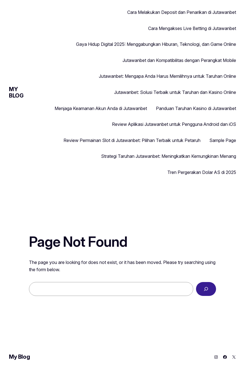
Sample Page (222, 140)
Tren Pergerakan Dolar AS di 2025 (201, 172)
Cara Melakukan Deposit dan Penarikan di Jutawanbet (181, 12)
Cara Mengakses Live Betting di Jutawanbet (192, 28)
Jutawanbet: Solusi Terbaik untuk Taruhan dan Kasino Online (175, 92)
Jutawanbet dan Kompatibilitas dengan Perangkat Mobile (179, 60)
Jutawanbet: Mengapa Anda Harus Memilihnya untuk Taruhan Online (167, 76)
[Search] (206, 289)
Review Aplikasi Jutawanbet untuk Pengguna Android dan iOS (174, 124)
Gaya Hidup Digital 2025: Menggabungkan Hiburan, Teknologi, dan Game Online (156, 44)
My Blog (16, 92)
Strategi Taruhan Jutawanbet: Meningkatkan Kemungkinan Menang (168, 156)
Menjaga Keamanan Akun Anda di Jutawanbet (101, 108)
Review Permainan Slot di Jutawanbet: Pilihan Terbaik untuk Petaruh (131, 140)
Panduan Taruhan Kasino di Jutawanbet (196, 108)
